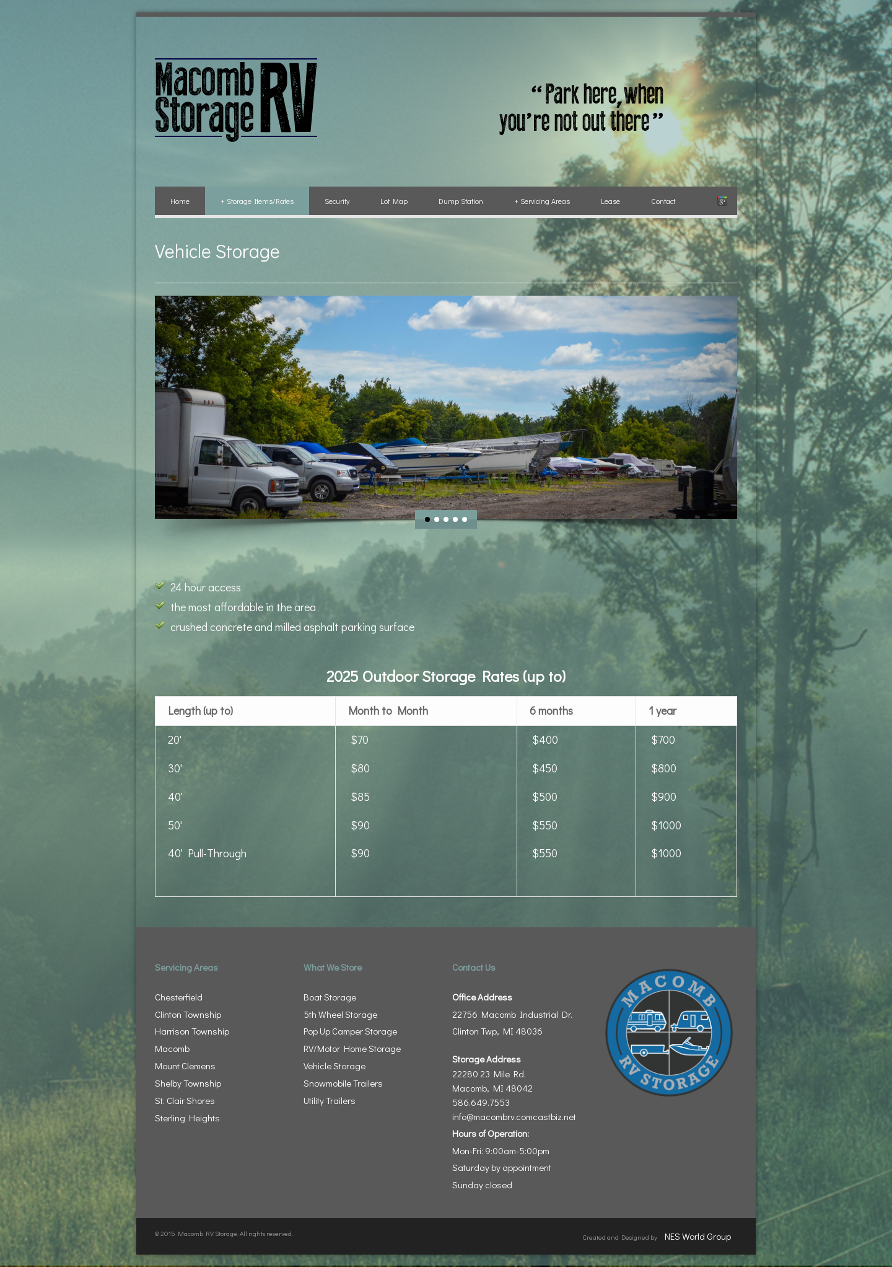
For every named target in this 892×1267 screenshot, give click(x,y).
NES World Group (698, 1236)
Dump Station (461, 201)
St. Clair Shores (185, 1100)
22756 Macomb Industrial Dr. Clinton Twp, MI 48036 (512, 1014)
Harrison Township (192, 1031)
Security (337, 201)
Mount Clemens (185, 1065)
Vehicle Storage (334, 1065)
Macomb (172, 1048)
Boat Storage (330, 997)
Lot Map (394, 201)
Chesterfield (179, 997)
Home (180, 201)
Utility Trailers (330, 1100)
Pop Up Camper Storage (350, 1031)
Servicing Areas (542, 200)
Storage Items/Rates (257, 200)
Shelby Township (188, 1083)
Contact (663, 201)
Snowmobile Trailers (343, 1083)
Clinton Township (188, 1014)
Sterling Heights (187, 1117)
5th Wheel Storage (340, 1014)
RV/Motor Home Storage (352, 1048)
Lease (610, 201)
